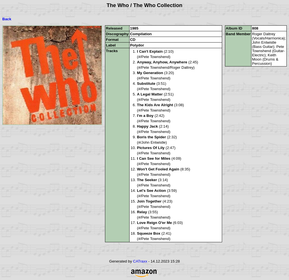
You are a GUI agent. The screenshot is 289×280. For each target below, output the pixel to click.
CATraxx (140, 261)
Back (6, 19)
